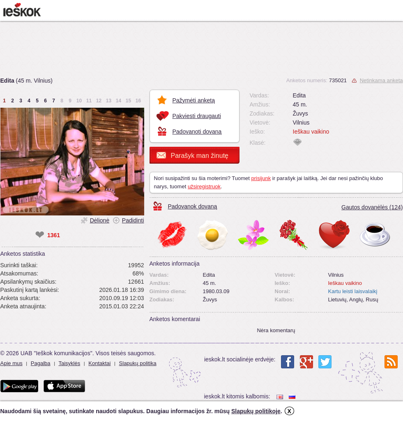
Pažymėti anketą (194, 100)
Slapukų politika (138, 363)
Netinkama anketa (381, 80)
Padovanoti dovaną (197, 131)
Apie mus (11, 363)
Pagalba (41, 363)
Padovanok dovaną (192, 206)
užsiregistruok (204, 186)
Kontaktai (99, 363)
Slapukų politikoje (256, 411)
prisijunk (261, 178)
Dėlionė (99, 220)
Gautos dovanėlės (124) (372, 207)
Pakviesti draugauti (197, 116)
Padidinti (133, 220)
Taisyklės (69, 363)
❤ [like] (39, 235)
